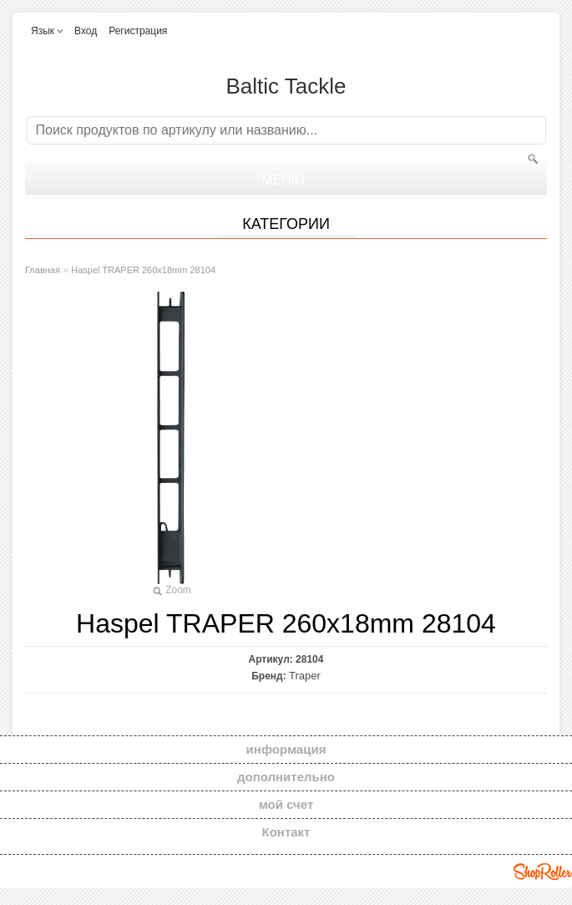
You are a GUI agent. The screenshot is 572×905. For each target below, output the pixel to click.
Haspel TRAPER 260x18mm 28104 (143, 270)
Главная (42, 270)
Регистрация (138, 31)
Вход (85, 31)
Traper (305, 675)
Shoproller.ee (543, 871)
